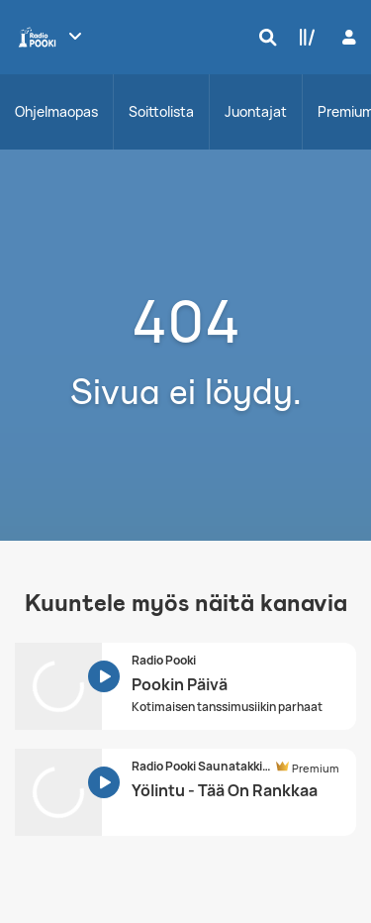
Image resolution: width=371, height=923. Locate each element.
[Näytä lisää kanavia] (75, 36)
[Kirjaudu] (347, 37)
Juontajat (256, 111)
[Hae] (263, 36)
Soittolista (161, 111)
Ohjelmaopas (56, 111)
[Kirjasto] (303, 36)
